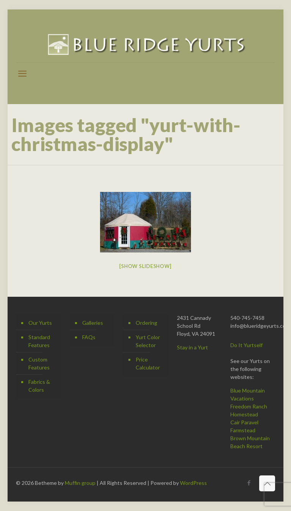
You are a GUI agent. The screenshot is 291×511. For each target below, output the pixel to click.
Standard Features (39, 341)
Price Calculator (148, 363)
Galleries (92, 322)
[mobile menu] (22, 73)
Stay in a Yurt (192, 347)
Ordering (146, 322)
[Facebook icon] (249, 482)
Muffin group (80, 483)
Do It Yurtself (246, 345)
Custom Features (39, 363)
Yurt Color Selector (148, 341)
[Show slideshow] (145, 266)
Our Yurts (40, 322)
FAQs (88, 337)
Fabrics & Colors (39, 386)
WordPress (193, 483)
